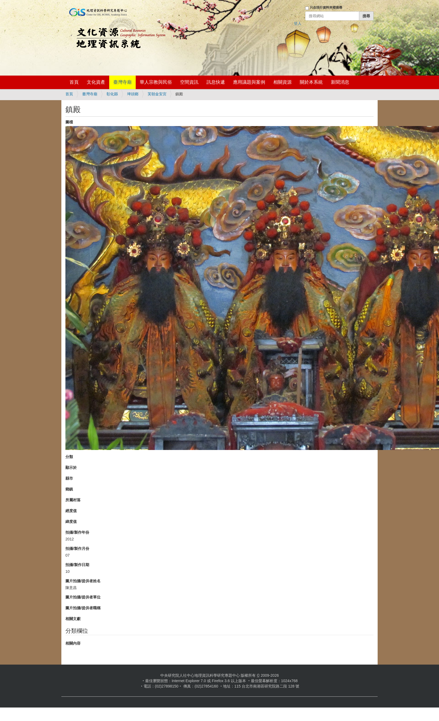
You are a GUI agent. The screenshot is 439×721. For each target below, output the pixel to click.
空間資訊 (189, 82)
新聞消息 (340, 82)
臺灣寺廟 (122, 82)
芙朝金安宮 (157, 94)
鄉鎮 (69, 489)
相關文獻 (73, 619)
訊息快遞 (216, 82)
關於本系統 (311, 82)
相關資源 (282, 82)
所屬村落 (73, 500)
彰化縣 (112, 94)
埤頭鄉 (132, 94)
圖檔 (69, 122)
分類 (69, 457)
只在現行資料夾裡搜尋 (326, 7)
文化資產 (96, 82)
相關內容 (73, 643)
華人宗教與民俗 (156, 82)
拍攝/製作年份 (77, 532)
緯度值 (71, 521)
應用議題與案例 (249, 82)
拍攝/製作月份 (77, 548)
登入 (297, 23)
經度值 (71, 511)
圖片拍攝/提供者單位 (83, 597)
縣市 (69, 478)
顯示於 (71, 467)
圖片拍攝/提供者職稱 (83, 608)
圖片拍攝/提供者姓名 (83, 581)
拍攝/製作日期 (77, 565)
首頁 (74, 82)
